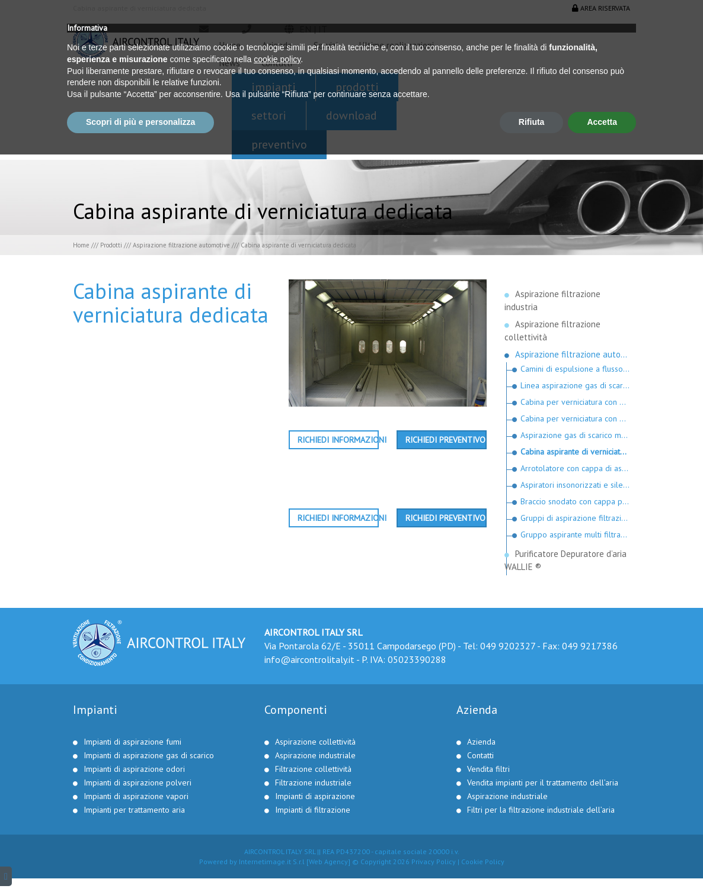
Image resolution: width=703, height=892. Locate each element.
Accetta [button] (602, 859)
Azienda (277, 45)
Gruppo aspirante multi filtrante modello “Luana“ (575, 534)
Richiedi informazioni (338, 439)
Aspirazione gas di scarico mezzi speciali (575, 435)
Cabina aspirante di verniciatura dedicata (575, 451)
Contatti (276, 63)
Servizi (326, 45)
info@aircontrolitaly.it (309, 659)
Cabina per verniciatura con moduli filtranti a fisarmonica (575, 418)
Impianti (273, 87)
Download (351, 115)
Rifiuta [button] (532, 859)
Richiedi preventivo (445, 439)
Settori (268, 115)
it (322, 29)
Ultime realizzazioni (396, 45)
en (305, 29)
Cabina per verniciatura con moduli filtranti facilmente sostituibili (575, 402)
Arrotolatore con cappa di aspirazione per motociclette (575, 468)
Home (230, 45)
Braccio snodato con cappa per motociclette (575, 501)
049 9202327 (507, 646)
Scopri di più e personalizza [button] (140, 859)
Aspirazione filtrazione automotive (181, 245)
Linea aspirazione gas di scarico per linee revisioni (575, 385)
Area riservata (601, 8)
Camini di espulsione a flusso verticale (575, 368)
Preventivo (279, 144)
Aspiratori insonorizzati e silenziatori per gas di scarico (575, 484)
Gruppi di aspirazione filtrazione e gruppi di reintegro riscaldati (575, 518)
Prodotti (357, 87)
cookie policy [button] (277, 796)
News (229, 63)
